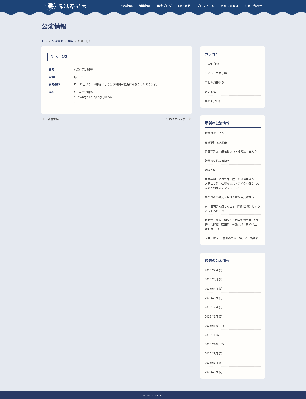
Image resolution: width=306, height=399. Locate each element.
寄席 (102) (211, 92)
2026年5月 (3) (213, 279)
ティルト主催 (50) (216, 73)
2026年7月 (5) (213, 270)
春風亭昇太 (72, 6)
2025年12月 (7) (214, 326)
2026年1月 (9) (213, 316)
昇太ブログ (164, 6)
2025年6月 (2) (213, 372)
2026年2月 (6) (213, 307)
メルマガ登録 (229, 6)
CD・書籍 (184, 6)
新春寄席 (53, 119)
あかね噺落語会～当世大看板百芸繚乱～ (229, 197)
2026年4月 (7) (213, 289)
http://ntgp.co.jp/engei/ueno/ (93, 97)
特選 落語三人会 (215, 133)
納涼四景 (210, 170)
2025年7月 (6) (213, 363)
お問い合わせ (253, 6)
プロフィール (205, 6)
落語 (207, 101)
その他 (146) (212, 64)
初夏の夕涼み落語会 (217, 160)
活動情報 (145, 6)
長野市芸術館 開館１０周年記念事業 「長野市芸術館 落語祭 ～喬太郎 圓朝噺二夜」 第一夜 (231, 224)
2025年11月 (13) (215, 335)
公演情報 (127, 6)
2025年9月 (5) (213, 353)
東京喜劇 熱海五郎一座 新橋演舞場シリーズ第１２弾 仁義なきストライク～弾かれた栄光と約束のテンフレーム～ (232, 183)
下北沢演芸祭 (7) (215, 82)
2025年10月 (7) (214, 344)
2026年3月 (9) (213, 298)
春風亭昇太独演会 (216, 142)
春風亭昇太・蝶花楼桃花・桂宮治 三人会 (231, 151)
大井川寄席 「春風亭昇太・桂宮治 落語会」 (233, 238)
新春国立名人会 (175, 119)
